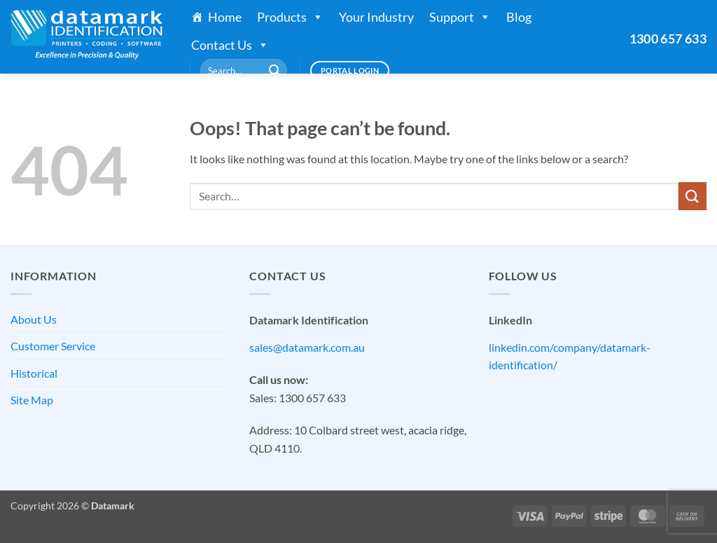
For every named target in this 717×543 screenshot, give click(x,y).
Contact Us (230, 45)
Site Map (32, 399)
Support (460, 17)
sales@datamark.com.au (307, 347)
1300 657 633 (667, 38)
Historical (34, 373)
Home (225, 17)
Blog (518, 17)
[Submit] (274, 71)
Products (290, 17)
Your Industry (376, 17)
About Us (34, 319)
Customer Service (53, 345)
